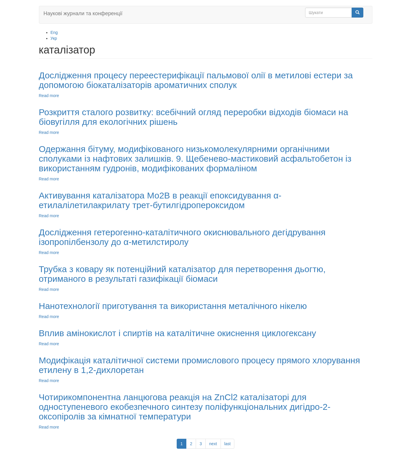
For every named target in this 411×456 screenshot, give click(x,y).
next (213, 443)
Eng (54, 32)
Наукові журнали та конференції (83, 13)
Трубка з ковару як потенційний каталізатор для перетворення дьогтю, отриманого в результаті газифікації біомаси (182, 274)
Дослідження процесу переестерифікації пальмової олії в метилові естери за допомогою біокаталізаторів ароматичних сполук (196, 80)
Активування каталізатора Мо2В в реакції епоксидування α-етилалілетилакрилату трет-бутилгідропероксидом (160, 200)
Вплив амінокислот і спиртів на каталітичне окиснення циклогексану (177, 333)
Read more (49, 95)
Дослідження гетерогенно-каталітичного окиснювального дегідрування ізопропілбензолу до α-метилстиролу (182, 237)
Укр (54, 38)
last (227, 443)
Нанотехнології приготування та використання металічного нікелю (173, 306)
